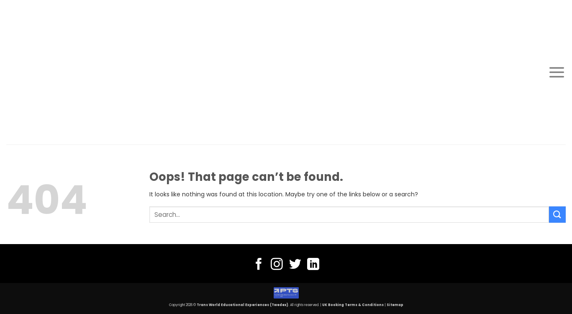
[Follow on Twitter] (295, 265)
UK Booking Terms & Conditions (353, 305)
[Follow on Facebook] (259, 265)
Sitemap (395, 305)
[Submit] (557, 214)
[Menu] (557, 72)
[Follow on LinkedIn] (313, 265)
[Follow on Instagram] (277, 265)
